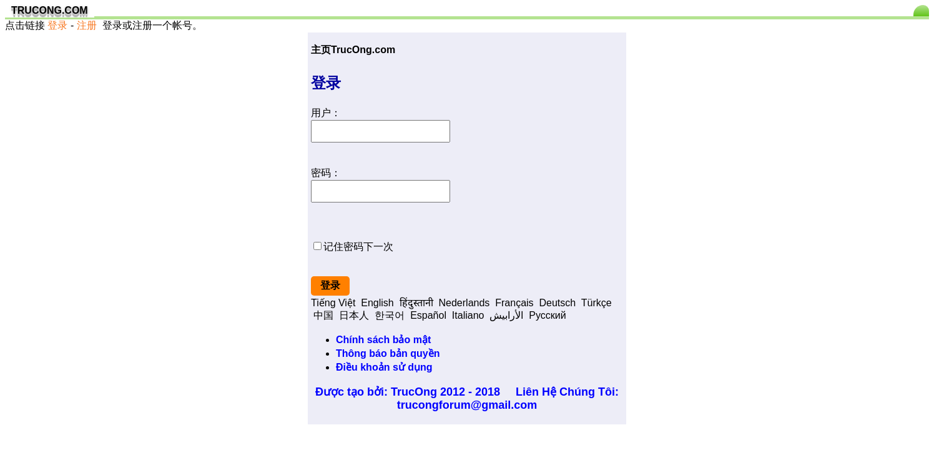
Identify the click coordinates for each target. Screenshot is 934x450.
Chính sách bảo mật (383, 339)
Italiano (468, 315)
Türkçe (596, 303)
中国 (323, 315)
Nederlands (464, 303)
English (377, 303)
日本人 (354, 315)
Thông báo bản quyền (388, 353)
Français (514, 303)
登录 (57, 25)
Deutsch (557, 303)
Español (428, 315)
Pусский (547, 315)
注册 (87, 25)
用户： (326, 113)
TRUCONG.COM (49, 10)
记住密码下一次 (358, 246)
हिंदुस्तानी (416, 303)
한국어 (390, 315)
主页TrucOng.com (353, 49)
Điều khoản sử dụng (384, 367)
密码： (326, 173)
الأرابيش (506, 315)
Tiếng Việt (333, 303)
